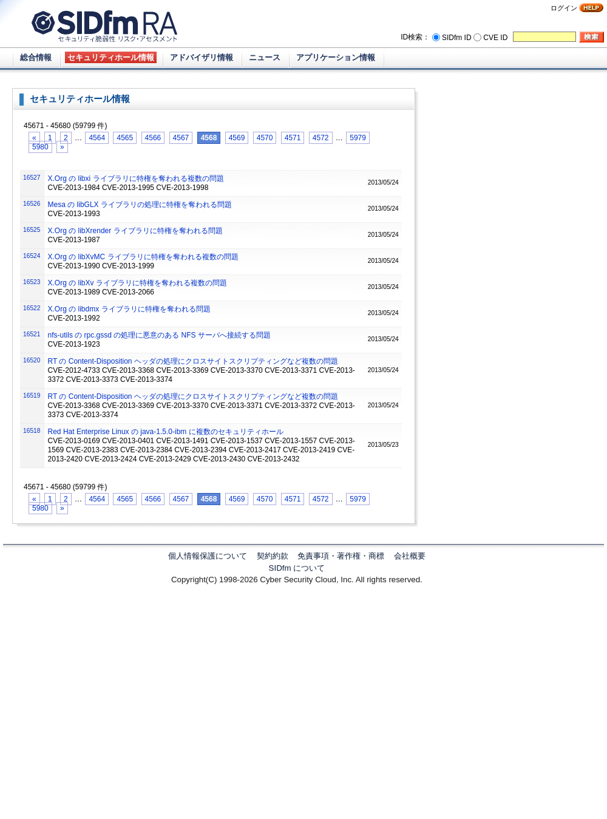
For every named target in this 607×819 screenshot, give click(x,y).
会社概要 (410, 555)
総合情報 (36, 57)
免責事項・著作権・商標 (340, 555)
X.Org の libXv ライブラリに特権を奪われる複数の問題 (137, 283)
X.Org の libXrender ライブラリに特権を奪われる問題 (135, 230)
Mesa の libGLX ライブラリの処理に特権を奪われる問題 (140, 204)
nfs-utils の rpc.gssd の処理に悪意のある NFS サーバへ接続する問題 (159, 335)
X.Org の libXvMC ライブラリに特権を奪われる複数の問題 (143, 257)
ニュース (264, 57)
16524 (31, 256)
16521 (31, 334)
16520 (31, 360)
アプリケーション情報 (335, 57)
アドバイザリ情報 (201, 57)
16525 (31, 229)
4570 (265, 138)
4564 (97, 138)
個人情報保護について (207, 555)
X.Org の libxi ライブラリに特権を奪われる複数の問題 (136, 178)
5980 (40, 147)
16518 (31, 430)
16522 (31, 308)
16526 (31, 203)
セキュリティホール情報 (110, 57)
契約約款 (272, 555)
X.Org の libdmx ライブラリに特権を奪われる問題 (129, 309)
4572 (321, 138)
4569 (237, 138)
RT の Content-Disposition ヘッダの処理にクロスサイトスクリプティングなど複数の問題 (193, 361)
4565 (125, 138)
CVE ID (495, 37)
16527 (31, 177)
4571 (293, 138)
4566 (153, 138)
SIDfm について (297, 568)
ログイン (564, 8)
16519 (31, 395)
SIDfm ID (457, 37)
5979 (358, 138)
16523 (31, 282)
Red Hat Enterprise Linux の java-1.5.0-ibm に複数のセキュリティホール (165, 431)
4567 (181, 138)
